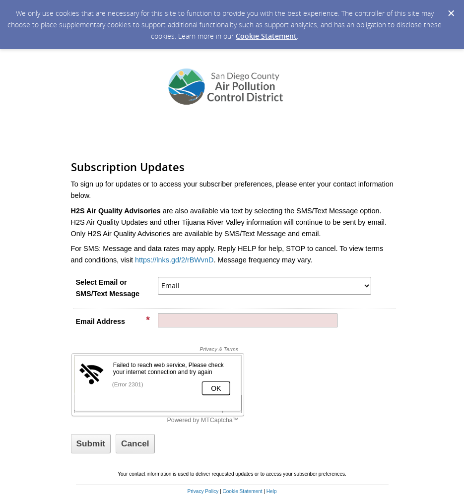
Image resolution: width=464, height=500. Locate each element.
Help (271, 491)
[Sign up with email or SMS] (91, 443)
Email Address (113, 320)
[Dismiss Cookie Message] (451, 13)
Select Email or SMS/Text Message (108, 288)
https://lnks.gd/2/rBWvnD (174, 260)
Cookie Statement (266, 36)
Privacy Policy (202, 491)
